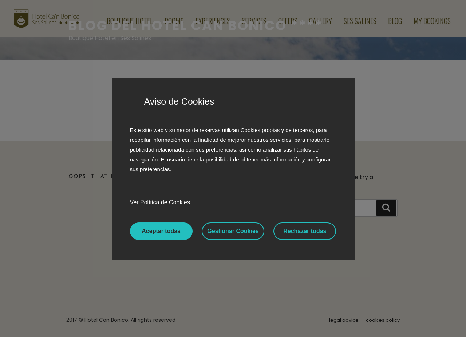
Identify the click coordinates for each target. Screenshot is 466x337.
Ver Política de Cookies (160, 202)
